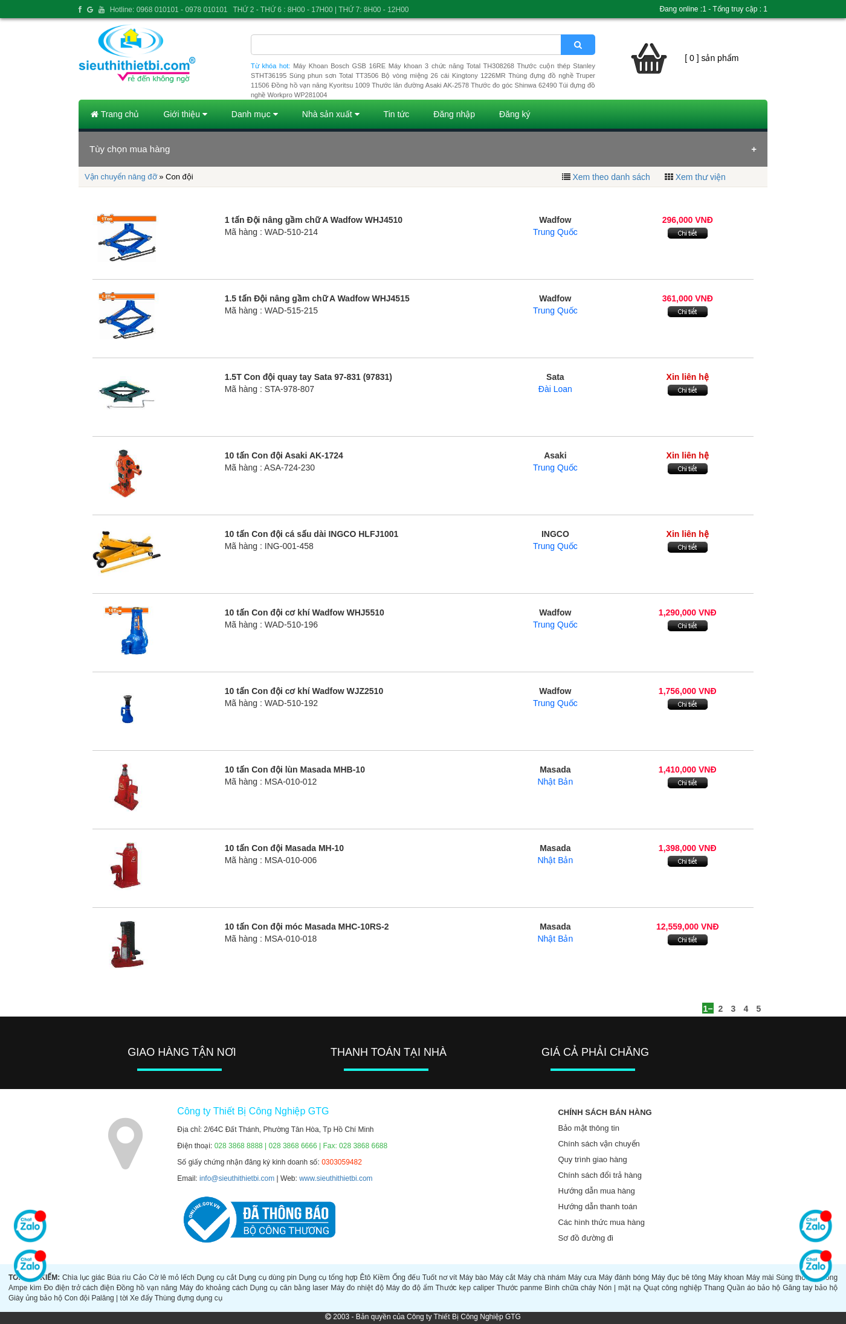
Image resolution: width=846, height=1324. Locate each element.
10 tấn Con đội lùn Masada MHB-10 (295, 769)
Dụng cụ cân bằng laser (289, 1288)
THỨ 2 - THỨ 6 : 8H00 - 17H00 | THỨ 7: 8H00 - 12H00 (320, 9)
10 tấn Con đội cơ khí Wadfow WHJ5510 (304, 612)
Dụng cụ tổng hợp (328, 1277)
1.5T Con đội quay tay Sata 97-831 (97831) (308, 377)
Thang (714, 1288)
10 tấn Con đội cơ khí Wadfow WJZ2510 (304, 691)
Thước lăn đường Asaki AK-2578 (420, 85)
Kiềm (381, 1277)
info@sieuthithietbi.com (236, 1178)
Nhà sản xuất (331, 114)
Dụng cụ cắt (216, 1277)
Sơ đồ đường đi (585, 1237)
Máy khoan (726, 1277)
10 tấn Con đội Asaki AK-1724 (284, 455)
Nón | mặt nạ (619, 1288)
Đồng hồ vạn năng (147, 1288)
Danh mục (254, 114)
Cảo (139, 1277)
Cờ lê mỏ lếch (172, 1277)
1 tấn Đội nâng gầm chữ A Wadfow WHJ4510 (313, 220)
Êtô (365, 1277)
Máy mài (760, 1277)
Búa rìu (119, 1277)
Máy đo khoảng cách (213, 1288)
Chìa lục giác (83, 1277)
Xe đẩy (141, 1298)
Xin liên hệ (688, 377)
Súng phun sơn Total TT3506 (334, 75)
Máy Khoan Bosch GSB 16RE (339, 65)
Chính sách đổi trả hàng (600, 1175)
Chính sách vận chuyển (598, 1143)
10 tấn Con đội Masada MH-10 (284, 848)
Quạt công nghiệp (673, 1288)
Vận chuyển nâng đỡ (121, 176)
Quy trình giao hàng (592, 1159)
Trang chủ (115, 114)
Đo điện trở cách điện (79, 1288)
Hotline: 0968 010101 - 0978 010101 (169, 9)
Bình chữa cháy (570, 1288)
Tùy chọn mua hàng (129, 149)
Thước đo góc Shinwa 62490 (514, 85)
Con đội (76, 1298)
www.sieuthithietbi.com (335, 1178)
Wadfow (555, 220)
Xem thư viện (701, 177)
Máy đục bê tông (678, 1277)
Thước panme (520, 1288)
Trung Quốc (555, 232)
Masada (555, 769)
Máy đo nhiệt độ (357, 1288)
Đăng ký (514, 114)
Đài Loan (555, 389)
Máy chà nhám (542, 1277)
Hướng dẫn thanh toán (597, 1206)
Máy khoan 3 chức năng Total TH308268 (451, 65)
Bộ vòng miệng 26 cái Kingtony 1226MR (443, 75)
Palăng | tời (109, 1298)
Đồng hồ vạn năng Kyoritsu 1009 (320, 85)
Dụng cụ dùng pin (268, 1277)
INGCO (555, 534)
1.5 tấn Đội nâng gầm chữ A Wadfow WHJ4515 (317, 298)
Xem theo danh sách (611, 177)
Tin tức (397, 114)
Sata (555, 377)
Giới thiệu (185, 114)
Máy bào (473, 1277)
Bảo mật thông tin (588, 1128)
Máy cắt (502, 1277)
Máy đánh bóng (624, 1277)
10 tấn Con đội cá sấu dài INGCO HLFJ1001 (312, 534)
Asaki (555, 455)
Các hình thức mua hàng (601, 1222)
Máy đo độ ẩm (409, 1288)
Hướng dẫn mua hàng (596, 1190)
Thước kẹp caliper (465, 1288)
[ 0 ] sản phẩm (711, 58)
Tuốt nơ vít (439, 1277)
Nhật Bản (555, 781)
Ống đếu (406, 1277)
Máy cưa (582, 1277)
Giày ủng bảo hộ (35, 1298)
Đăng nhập (454, 114)
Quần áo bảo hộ (754, 1288)
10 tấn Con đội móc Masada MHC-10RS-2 (307, 926)
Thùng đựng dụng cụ (188, 1298)
